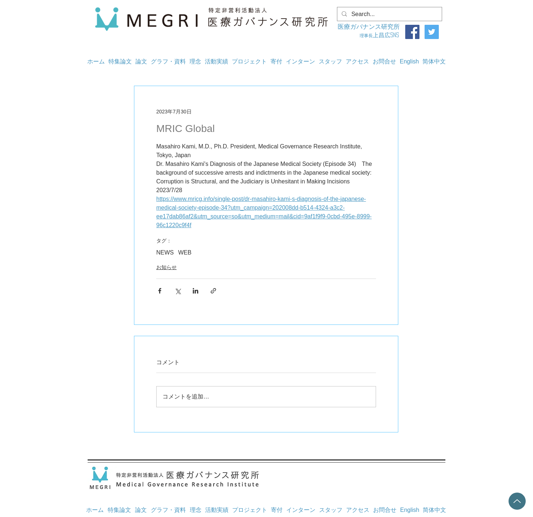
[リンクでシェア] (213, 290)
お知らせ (166, 267)
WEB (184, 252)
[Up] (517, 501)
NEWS (165, 252)
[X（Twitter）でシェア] (177, 290)
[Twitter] (432, 32)
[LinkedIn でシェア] (195, 290)
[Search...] (388, 14)
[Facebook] (412, 32)
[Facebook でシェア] (159, 290)
